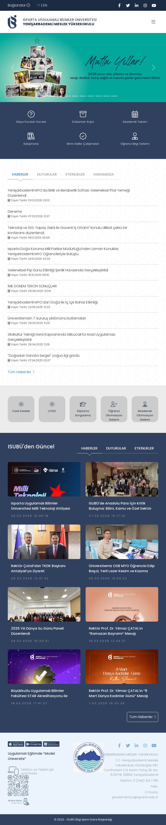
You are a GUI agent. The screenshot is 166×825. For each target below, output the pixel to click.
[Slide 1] (59, 96)
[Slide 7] (106, 96)
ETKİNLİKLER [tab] (75, 174)
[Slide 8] (114, 96)
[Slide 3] (75, 96)
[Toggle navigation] (19, 5)
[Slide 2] (67, 96)
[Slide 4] (83, 96)
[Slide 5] (91, 96)
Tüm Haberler (21, 371)
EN (45, 5)
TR (38, 5)
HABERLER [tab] (20, 174)
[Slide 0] (52, 96)
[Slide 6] (98, 96)
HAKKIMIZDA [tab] (103, 174)
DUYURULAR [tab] (47, 174)
